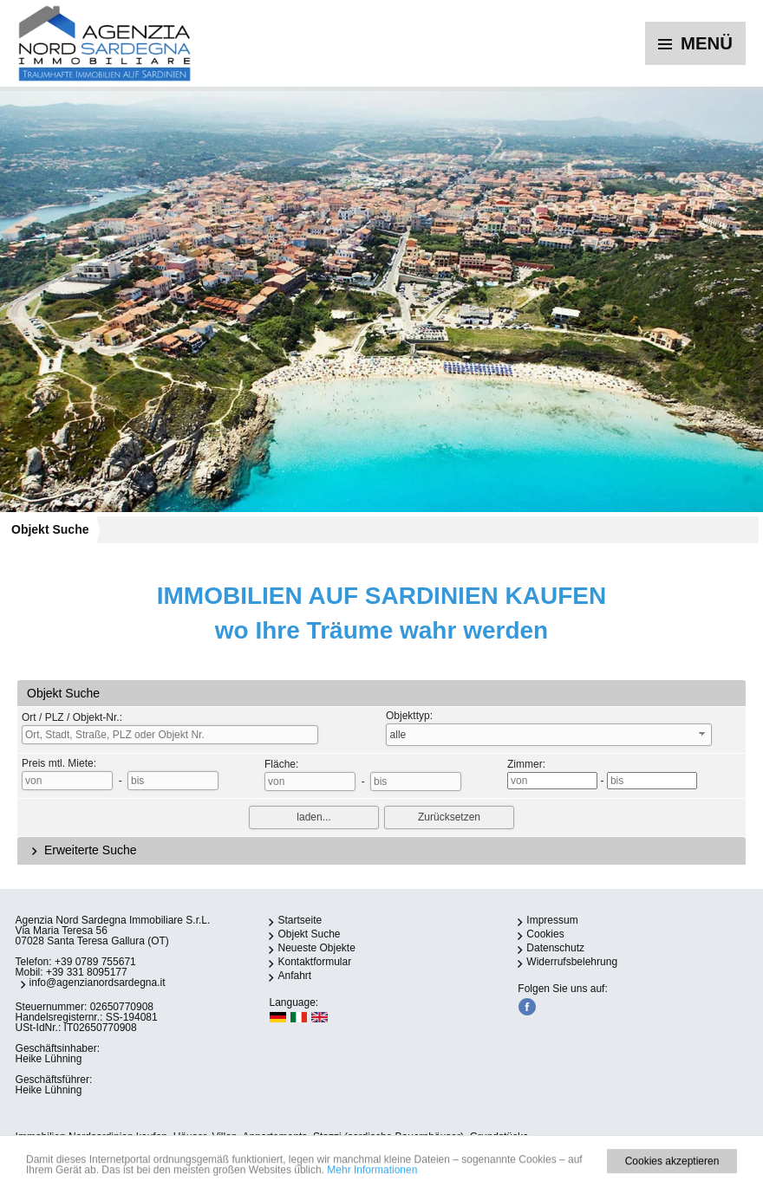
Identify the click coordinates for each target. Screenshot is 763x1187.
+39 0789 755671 (95, 962)
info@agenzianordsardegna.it (97, 982)
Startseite (299, 920)
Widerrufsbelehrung (571, 962)
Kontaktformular (314, 962)
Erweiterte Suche (82, 850)
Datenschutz (555, 948)
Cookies (545, 934)
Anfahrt (294, 976)
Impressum (551, 920)
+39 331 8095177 (86, 972)
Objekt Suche (49, 529)
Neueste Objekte (316, 948)
